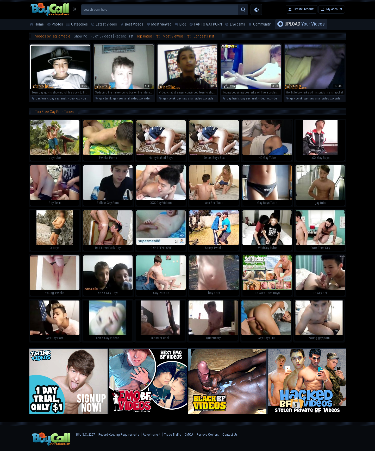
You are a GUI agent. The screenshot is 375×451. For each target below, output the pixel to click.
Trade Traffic (172, 434)
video (70, 98)
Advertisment (151, 434)
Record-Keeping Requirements (118, 434)
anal (63, 98)
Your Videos (305, 24)
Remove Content (208, 434)
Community (262, 24)
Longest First (204, 36)
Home (39, 24)
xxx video (82, 98)
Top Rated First (148, 36)
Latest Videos (106, 24)
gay (38, 98)
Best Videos (134, 24)
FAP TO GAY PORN (208, 24)
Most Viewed (161, 24)
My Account (334, 9)
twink (44, 98)
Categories (79, 24)
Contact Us (230, 434)
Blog (182, 24)
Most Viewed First (177, 36)
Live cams (237, 24)
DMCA (189, 434)
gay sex (54, 98)
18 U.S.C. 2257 (85, 434)
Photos (57, 24)
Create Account (304, 9)
